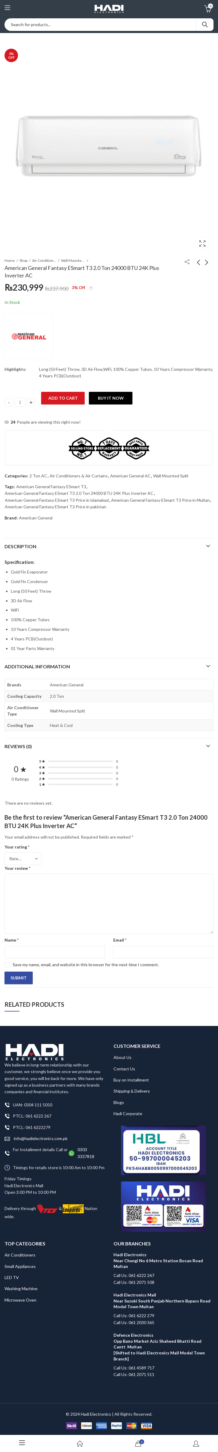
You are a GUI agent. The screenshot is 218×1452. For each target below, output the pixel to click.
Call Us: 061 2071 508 (134, 1282)
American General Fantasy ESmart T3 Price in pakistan (55, 506)
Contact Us (124, 1068)
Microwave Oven (20, 1299)
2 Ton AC (38, 475)
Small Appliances (20, 1266)
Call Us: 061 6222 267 (134, 1275)
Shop (23, 260)
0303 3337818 (85, 1153)
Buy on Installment (131, 1079)
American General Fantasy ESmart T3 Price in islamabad (57, 500)
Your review (17, 868)
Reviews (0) (18, 746)
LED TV (12, 1277)
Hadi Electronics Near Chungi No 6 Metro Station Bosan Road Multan (158, 1260)
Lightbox (202, 243)
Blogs (119, 1102)
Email (119, 939)
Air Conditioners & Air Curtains (44, 260)
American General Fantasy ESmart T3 (51, 486)
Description (20, 546)
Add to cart (63, 398)
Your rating (17, 846)
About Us (123, 1057)
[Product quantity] (20, 402)
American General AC (130, 475)
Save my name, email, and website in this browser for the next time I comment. (86, 964)
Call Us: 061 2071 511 (134, 1374)
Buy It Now (111, 398)
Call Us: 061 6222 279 (134, 1315)
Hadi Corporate (128, 1113)
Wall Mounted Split (73, 260)
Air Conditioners (20, 1254)
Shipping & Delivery (132, 1091)
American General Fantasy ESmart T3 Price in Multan (160, 500)
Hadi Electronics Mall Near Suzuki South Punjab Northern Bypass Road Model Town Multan (162, 1300)
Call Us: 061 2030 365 (134, 1322)
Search (204, 24)
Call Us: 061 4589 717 (134, 1367)
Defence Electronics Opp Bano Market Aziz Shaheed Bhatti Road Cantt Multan (157, 1341)
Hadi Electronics (96, 1414)
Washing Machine (21, 1288)
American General (36, 517)
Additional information (37, 666)
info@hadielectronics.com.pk (36, 1139)
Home (10, 260)
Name (12, 939)
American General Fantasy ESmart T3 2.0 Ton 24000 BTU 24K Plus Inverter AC (79, 493)
